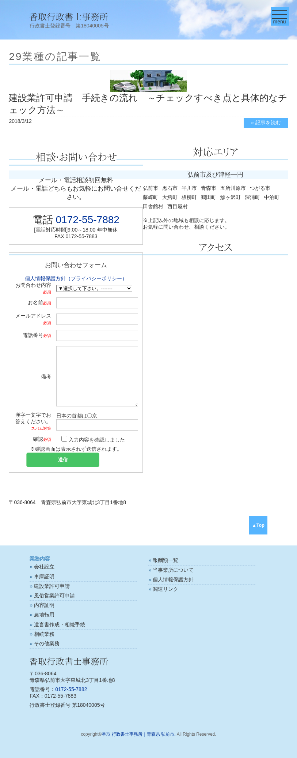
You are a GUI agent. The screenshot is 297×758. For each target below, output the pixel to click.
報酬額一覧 (165, 560)
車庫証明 (44, 576)
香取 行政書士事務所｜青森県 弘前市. (139, 734)
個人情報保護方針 (173, 579)
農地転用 (44, 615)
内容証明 (44, 605)
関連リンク (165, 589)
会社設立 (44, 567)
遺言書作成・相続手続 (59, 624)
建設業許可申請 (52, 586)
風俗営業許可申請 (54, 595)
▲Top (258, 525)
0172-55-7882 (87, 219)
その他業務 (47, 643)
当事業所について (173, 570)
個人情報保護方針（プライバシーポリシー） (76, 278)
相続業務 (44, 634)
